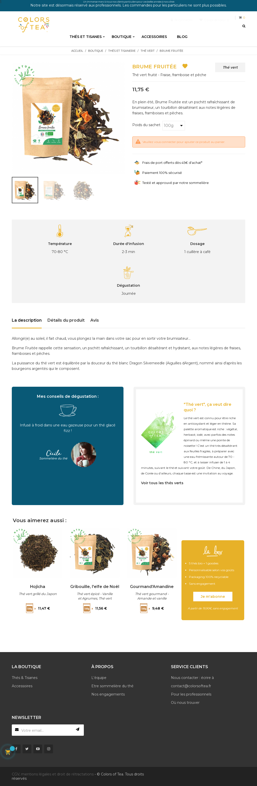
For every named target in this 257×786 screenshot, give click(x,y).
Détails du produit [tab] (66, 320)
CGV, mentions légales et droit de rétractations (53, 774)
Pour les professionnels (191, 694)
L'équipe (98, 677)
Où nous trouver (185, 702)
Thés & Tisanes (24, 677)
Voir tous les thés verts (162, 483)
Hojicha (37, 586)
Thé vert (230, 67)
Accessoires (22, 686)
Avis (94, 320)
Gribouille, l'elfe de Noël (94, 589)
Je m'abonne (213, 596)
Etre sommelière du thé (112, 686)
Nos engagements (108, 694)
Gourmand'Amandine (152, 586)
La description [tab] (27, 320)
